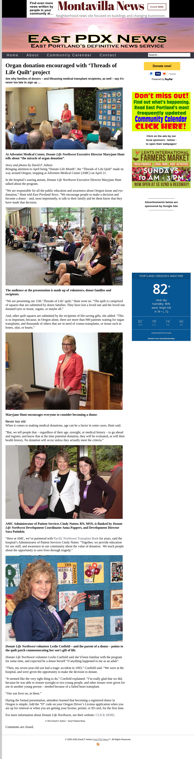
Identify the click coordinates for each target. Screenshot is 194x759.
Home (13, 55)
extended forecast (161, 332)
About (32, 55)
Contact (108, 55)
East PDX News (100, 739)
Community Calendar (69, 55)
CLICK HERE (105, 715)
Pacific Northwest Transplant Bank (76, 538)
